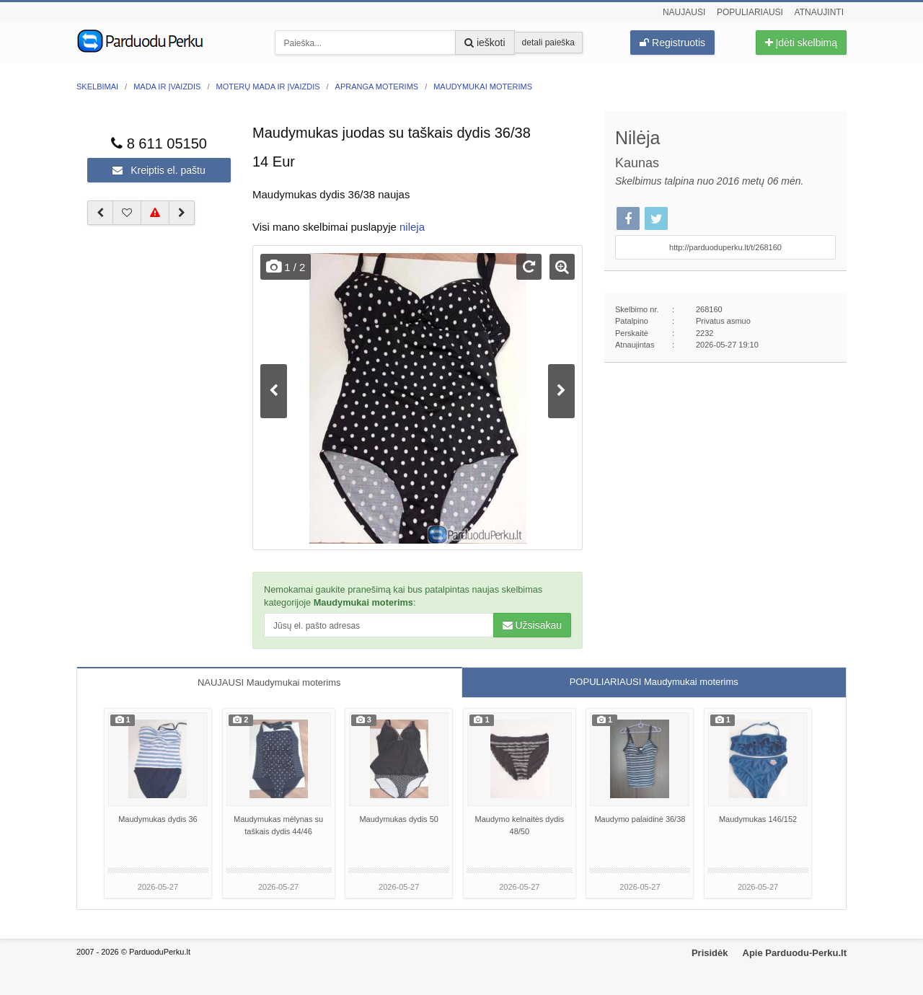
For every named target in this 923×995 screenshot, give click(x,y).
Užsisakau (532, 625)
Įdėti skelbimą (801, 42)
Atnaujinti (819, 12)
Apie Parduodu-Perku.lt (795, 952)
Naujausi (684, 12)
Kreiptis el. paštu (158, 170)
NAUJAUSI (269, 682)
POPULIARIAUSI (654, 681)
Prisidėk (710, 952)
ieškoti (484, 42)
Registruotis (672, 42)
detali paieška (548, 42)
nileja (412, 227)
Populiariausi (750, 12)
